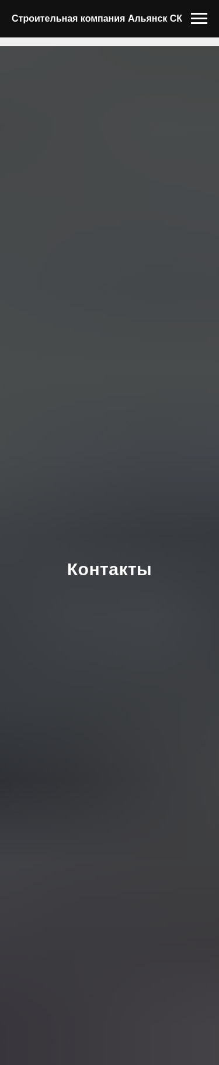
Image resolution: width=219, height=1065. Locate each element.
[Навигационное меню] (199, 19)
